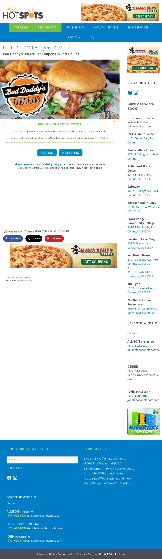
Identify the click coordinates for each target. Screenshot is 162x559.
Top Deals (21, 27)
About (77, 37)
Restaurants (47, 27)
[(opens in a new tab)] (56, 164)
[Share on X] (33, 238)
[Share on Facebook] (13, 238)
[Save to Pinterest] (54, 238)
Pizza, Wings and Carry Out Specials (107, 483)
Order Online (70, 152)
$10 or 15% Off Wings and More (104, 458)
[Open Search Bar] (92, 37)
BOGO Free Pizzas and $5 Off (102, 463)
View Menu (46, 152)
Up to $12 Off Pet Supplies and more (108, 478)
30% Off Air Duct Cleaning (18, 277)
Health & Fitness (106, 27)
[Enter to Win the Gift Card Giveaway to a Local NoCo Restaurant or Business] (143, 434)
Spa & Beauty (75, 27)
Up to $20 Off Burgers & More (103, 473)
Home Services (138, 27)
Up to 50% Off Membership (19, 280)
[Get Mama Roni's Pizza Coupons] (120, 20)
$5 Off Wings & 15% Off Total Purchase (109, 468)
